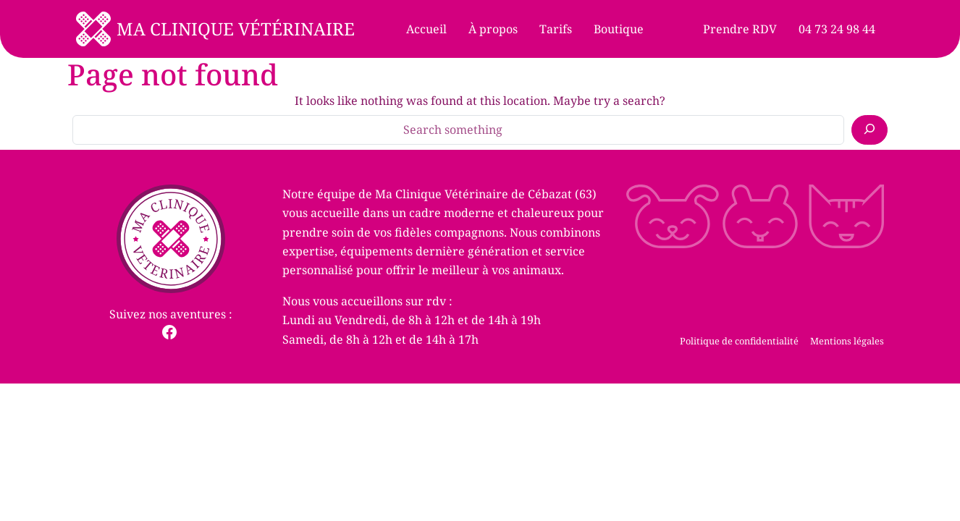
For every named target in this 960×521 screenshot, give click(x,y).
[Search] (869, 129)
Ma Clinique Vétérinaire (236, 29)
